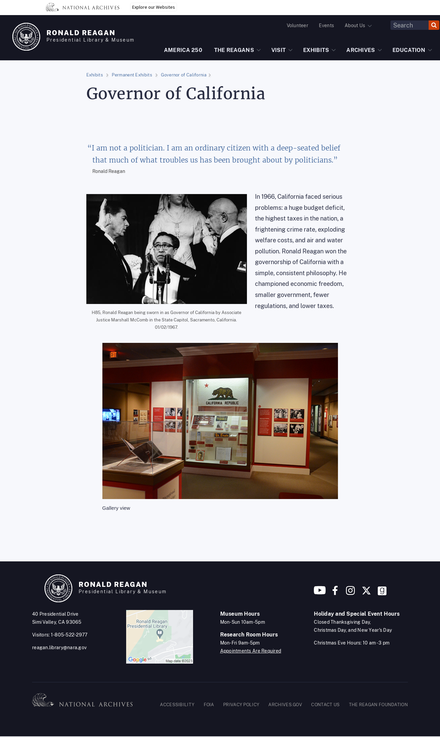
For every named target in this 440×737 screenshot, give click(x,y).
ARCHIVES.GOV (285, 704)
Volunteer (297, 25)
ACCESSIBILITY (177, 704)
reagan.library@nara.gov (59, 647)
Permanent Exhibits (132, 74)
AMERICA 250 (183, 50)
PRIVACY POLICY (241, 704)
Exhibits (94, 74)
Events (326, 25)
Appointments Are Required (250, 651)
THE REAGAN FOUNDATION (378, 704)
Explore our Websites (153, 7)
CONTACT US (325, 704)
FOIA (209, 704)
